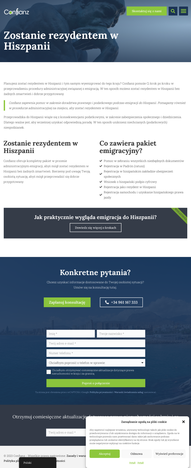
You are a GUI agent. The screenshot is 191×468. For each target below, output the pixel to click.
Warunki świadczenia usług (145, 392)
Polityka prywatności (117, 392)
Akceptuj (104, 453)
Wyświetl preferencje (169, 453)
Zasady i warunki (78, 456)
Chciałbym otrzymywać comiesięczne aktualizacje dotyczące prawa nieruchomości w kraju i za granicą (109, 372)
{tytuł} (132, 462)
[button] (183, 422)
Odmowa (137, 453)
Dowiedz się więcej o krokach (95, 243)
